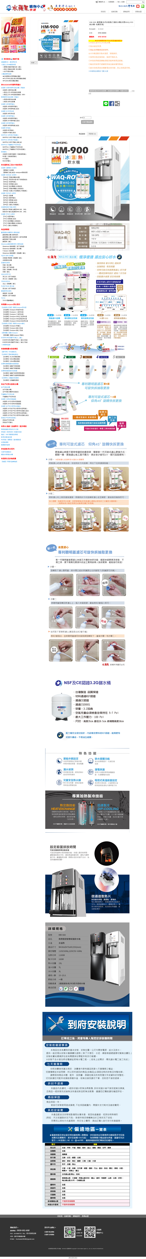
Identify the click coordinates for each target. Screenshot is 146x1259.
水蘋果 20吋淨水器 (9, 113)
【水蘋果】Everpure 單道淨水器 (13, 310)
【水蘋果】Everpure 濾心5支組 (13, 328)
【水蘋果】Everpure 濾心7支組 (13, 330)
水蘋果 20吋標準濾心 (8, 116)
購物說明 (126, 11)
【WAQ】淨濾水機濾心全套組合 (13, 188)
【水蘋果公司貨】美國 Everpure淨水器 (13, 307)
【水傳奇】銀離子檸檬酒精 (11, 368)
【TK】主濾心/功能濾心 (10, 225)
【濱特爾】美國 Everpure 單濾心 (13, 335)
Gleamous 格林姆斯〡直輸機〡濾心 (14, 253)
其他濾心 (4, 152)
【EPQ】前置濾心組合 (10, 200)
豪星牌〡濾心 (7, 241)
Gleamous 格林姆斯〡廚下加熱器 (13, 246)
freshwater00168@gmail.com (25, 1239)
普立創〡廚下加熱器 (9, 288)
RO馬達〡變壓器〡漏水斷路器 (11, 439)
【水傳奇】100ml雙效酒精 (11, 361)
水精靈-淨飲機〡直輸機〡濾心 (12, 258)
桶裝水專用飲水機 (7, 454)
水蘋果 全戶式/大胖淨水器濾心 (11, 406)
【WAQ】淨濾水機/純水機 (11, 177)
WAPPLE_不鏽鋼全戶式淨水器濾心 (14, 149)
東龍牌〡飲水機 (8, 293)
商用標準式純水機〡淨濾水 (10, 97)
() (100, 2)
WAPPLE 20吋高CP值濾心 (10, 140)
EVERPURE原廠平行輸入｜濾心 (11, 337)
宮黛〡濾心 (6, 272)
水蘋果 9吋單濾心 (8, 130)
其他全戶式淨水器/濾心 (8, 418)
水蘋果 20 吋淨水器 (7, 111)
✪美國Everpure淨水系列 (10, 304)
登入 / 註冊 (121, 2)
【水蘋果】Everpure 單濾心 (12, 326)
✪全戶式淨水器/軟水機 (9, 384)
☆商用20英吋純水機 (9, 99)
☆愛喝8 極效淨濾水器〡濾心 (12, 67)
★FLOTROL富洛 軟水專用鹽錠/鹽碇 (14, 78)
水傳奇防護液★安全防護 (9, 371)
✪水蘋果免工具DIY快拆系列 (11, 165)
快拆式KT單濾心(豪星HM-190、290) (14, 209)
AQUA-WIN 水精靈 (7, 255)
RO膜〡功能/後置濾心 (10, 156)
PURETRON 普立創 (7, 286)
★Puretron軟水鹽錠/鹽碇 (11, 81)
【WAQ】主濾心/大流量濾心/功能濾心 (15, 191)
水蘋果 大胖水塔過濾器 (8, 399)
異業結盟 (138, 11)
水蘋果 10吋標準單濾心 (10, 106)
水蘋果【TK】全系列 (8, 214)
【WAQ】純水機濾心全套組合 (12, 186)
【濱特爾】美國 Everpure (9, 333)
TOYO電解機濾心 (8, 300)
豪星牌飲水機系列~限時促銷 (10, 232)
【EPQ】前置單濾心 (9, 198)
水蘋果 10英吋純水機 (9, 90)
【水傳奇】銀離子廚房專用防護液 (13, 373)
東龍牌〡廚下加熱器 (9, 295)
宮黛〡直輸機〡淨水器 (10, 269)
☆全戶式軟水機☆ (8, 71)
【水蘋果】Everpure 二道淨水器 (13, 312)
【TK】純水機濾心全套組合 (12, 221)
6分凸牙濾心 (7, 161)
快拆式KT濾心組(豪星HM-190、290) (14, 211)
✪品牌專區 (5, 229)
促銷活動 (114, 11)
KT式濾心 (6, 158)
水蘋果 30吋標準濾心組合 (11, 125)
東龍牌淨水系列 (6, 291)
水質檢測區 (4, 442)
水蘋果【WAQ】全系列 (8, 175)
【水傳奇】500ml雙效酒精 (11, 359)
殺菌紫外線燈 (5, 445)
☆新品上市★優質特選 (8, 64)
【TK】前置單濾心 (9, 216)
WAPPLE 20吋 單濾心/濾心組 (12, 142)
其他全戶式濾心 (8, 422)
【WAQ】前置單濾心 (9, 182)
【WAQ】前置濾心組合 (10, 184)
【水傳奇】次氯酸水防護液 (10, 378)
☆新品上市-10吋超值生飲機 (12, 92)
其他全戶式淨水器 (8, 420)
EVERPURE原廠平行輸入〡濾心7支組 (15, 342)
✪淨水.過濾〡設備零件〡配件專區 (14, 426)
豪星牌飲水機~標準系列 (10, 235)
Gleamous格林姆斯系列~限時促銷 (12, 244)
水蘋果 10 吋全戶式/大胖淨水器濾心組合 (16, 411)
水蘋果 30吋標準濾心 (8, 123)
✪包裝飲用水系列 (7, 449)
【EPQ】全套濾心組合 (10, 202)
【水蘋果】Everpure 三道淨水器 (13, 314)
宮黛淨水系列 (5, 263)
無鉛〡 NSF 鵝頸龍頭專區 (9, 434)
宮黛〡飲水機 (7, 265)
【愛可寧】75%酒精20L (9, 352)
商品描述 (82, 134)
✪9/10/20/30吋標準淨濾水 (11, 85)
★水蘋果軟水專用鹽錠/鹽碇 (12, 76)
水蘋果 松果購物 (49, 1234)
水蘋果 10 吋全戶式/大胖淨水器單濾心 (15, 408)
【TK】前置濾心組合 (9, 219)
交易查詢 (111, 2)
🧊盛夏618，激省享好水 (9, 62)
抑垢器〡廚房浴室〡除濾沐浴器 (11, 432)
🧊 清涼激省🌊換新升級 (10, 59)
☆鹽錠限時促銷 (6, 74)
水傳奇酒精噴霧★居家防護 (10, 364)
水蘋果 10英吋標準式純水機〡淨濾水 (13, 88)
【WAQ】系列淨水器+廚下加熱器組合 (15, 179)
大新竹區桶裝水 (6, 452)
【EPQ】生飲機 (8, 195)
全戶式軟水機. (7, 389)
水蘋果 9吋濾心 (6, 128)
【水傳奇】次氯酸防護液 (11, 380)
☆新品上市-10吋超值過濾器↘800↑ (14, 94)
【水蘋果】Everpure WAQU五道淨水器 (15, 321)
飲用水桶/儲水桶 (6, 437)
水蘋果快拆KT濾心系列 (8, 207)
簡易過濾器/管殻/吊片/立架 (9, 429)
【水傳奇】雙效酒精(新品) (9, 354)
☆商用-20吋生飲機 (9, 101)
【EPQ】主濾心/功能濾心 (11, 204)
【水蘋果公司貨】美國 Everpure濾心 (13, 323)
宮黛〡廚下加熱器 (8, 267)
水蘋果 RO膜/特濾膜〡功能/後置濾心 (14, 154)
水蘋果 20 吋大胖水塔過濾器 (12, 404)
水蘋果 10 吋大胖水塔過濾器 (12, 401)
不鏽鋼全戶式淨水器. (9, 396)
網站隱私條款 (73, 1258)
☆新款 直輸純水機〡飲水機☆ (12, 69)
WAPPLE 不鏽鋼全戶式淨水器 (11, 145)
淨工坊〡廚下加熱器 (9, 276)
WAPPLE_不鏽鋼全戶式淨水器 (13, 147)
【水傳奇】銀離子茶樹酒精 (11, 366)
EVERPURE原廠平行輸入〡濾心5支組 (15, 340)
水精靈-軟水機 (7, 260)
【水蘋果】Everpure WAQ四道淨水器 (15, 319)
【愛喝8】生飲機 (8, 170)
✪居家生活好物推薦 (8, 458)
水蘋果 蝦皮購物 (49, 1232)
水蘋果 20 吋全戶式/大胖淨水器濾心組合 (16, 415)
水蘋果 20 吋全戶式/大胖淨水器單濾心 (15, 413)
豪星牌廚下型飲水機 (9, 239)
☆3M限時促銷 (5, 345)
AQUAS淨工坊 (6, 274)
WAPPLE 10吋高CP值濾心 (10, 135)
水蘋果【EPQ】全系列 (8, 193)
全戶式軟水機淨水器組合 (11, 392)
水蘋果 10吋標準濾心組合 (11, 109)
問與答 (92, 134)
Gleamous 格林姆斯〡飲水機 (12, 248)
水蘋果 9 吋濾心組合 (9, 132)
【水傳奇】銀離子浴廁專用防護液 (13, 375)
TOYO (3, 298)
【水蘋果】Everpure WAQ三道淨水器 (15, 316)
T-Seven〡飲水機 (8, 251)
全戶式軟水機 (5, 387)
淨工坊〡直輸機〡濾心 (10, 279)
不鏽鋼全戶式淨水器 (7, 394)
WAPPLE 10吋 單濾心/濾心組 (12, 137)
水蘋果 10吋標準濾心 (8, 104)
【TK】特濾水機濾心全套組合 (12, 223)
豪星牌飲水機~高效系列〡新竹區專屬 (15, 237)
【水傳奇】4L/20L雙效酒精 (11, 357)
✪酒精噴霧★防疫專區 (9, 349)
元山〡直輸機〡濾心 (9, 284)
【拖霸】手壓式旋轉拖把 (9, 461)
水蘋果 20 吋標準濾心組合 (11, 120)
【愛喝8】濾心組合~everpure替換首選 (15, 172)
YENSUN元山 (5, 281)
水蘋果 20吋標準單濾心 (10, 118)
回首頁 (103, 11)
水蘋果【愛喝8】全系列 (9, 168)
